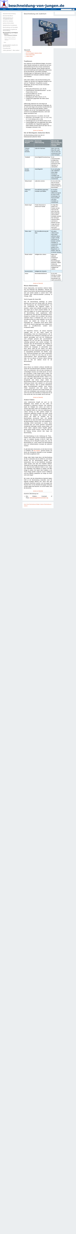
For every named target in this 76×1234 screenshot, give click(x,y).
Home (4, 9)
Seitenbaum (29, 9)
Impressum (19, 9)
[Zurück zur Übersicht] (38, 130)
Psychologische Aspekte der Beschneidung (10, 30)
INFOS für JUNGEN (8, 21)
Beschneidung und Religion (10, 32)
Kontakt (11, 9)
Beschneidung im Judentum (10, 37)
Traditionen (28, 51)
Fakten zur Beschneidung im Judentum (10, 39)
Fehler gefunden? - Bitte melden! (11, 50)
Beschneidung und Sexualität (10, 27)
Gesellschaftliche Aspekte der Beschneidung (10, 45)
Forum (45, 9)
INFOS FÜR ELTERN (8, 23)
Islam (5, 42)
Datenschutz (53, 9)
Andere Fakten (29, 56)
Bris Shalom (37, 450)
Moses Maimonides (30, 54)
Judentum (6, 34)
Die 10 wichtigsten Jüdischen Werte (34, 53)
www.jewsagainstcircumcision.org (39, 497)
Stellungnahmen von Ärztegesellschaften (8, 18)
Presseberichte (6, 48)
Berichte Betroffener (8, 15)
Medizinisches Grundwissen (10, 25)
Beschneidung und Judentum (11, 35)
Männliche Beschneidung (9, 13)
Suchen (38, 9)
